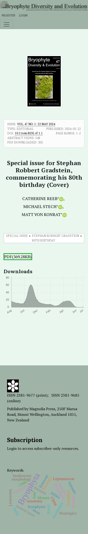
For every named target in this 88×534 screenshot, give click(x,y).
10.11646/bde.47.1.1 (29, 133)
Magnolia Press (42, 408)
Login (23, 15)
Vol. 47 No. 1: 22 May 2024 (36, 124)
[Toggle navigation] (6, 24)
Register (8, 15)
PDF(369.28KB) (17, 256)
